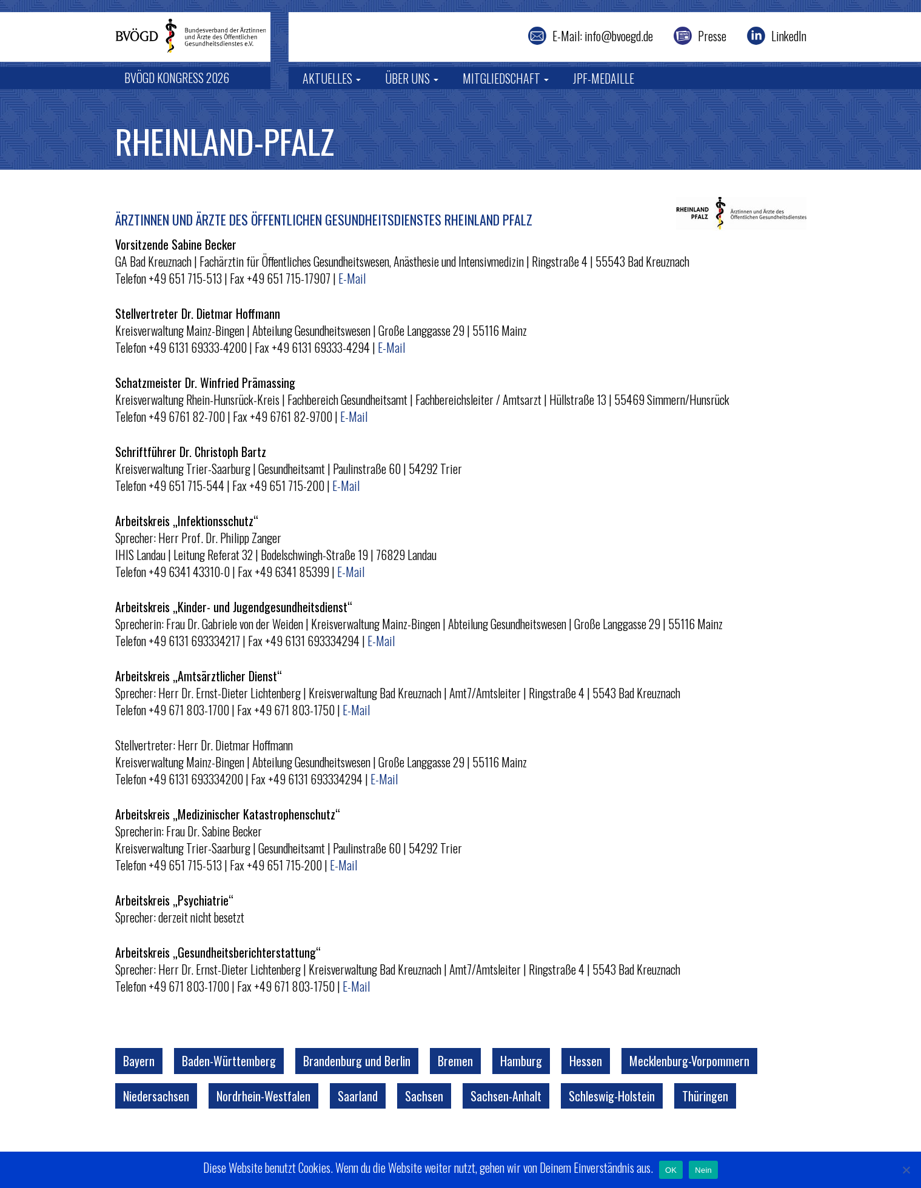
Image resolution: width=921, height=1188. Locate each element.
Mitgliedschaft (506, 78)
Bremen (455, 1061)
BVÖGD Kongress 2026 (176, 77)
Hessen (585, 1061)
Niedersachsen (156, 1096)
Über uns (411, 78)
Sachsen (424, 1096)
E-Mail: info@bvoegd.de (602, 36)
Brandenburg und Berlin (356, 1061)
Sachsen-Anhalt (506, 1096)
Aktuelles (332, 78)
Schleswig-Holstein (612, 1096)
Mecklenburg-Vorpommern (689, 1061)
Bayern (139, 1061)
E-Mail (352, 278)
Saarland (358, 1096)
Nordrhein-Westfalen (263, 1096)
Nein (703, 1170)
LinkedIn (788, 36)
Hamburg (521, 1061)
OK (671, 1170)
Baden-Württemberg (229, 1061)
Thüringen (705, 1096)
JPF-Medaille (603, 78)
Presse (712, 36)
